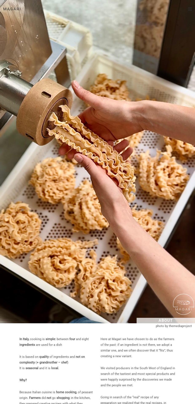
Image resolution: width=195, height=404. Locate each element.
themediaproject (180, 326)
